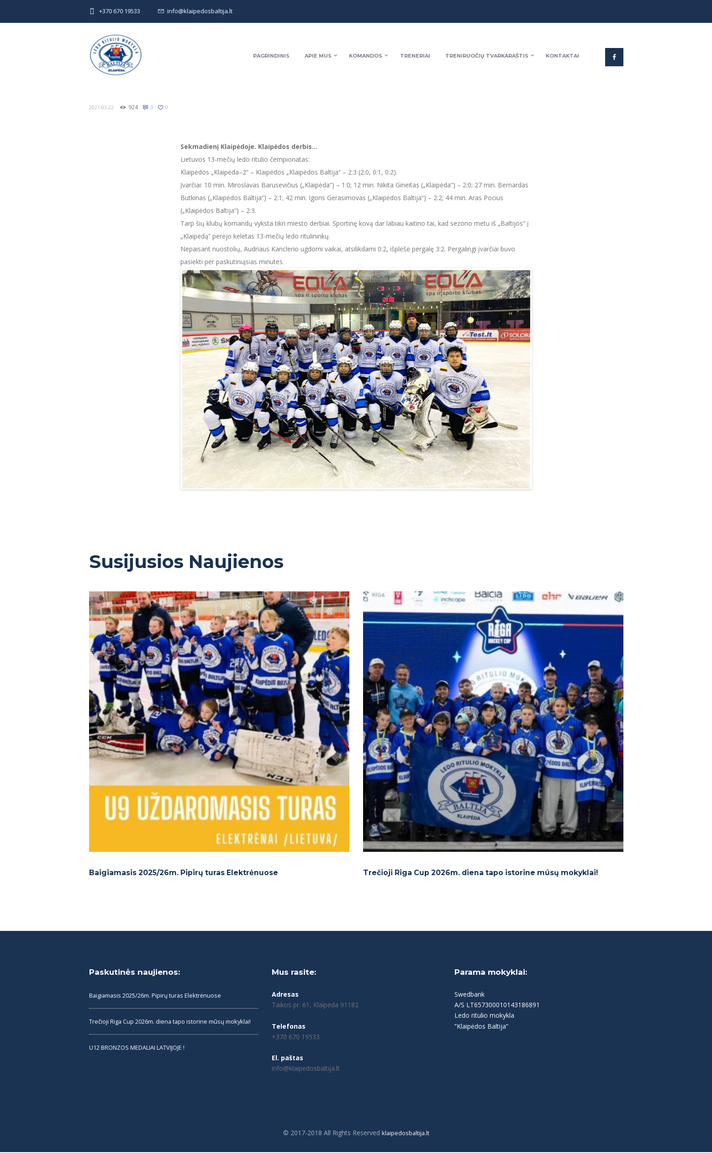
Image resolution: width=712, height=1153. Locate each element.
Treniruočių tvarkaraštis (486, 56)
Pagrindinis (271, 56)
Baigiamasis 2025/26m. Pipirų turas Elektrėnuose (190, 873)
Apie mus (318, 56)
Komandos (365, 56)
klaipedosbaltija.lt (405, 1133)
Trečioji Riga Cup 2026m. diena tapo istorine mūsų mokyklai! (488, 873)
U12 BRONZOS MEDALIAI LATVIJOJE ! (145, 1061)
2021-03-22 (103, 107)
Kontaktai (562, 56)
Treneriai (415, 56)
